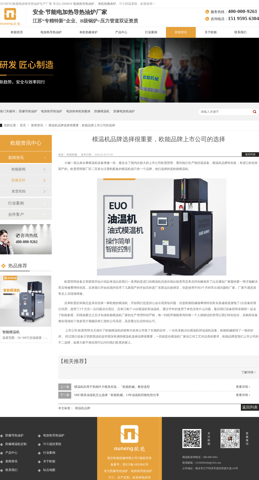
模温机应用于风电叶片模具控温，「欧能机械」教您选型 (112, 386)
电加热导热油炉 (83, 3)
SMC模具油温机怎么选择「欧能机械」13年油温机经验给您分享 (116, 395)
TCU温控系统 (52, 444)
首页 (23, 125)
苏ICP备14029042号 (135, 464)
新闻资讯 (181, 32)
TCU (111, 477)
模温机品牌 (82, 408)
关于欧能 (211, 32)
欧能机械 (72, 154)
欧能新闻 (18, 169)
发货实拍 (18, 191)
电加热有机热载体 (78, 111)
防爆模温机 (101, 111)
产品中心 (121, 32)
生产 (120, 477)
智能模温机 (11, 332)
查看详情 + (243, 386)
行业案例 (151, 32)
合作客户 (16, 214)
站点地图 (49, 470)
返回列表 (250, 154)
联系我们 (240, 32)
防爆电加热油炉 (124, 111)
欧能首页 (17, 32)
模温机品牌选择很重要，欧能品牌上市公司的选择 (82, 125)
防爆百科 (18, 180)
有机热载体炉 (107, 3)
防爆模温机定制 (16, 444)
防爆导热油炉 (28, 111)
